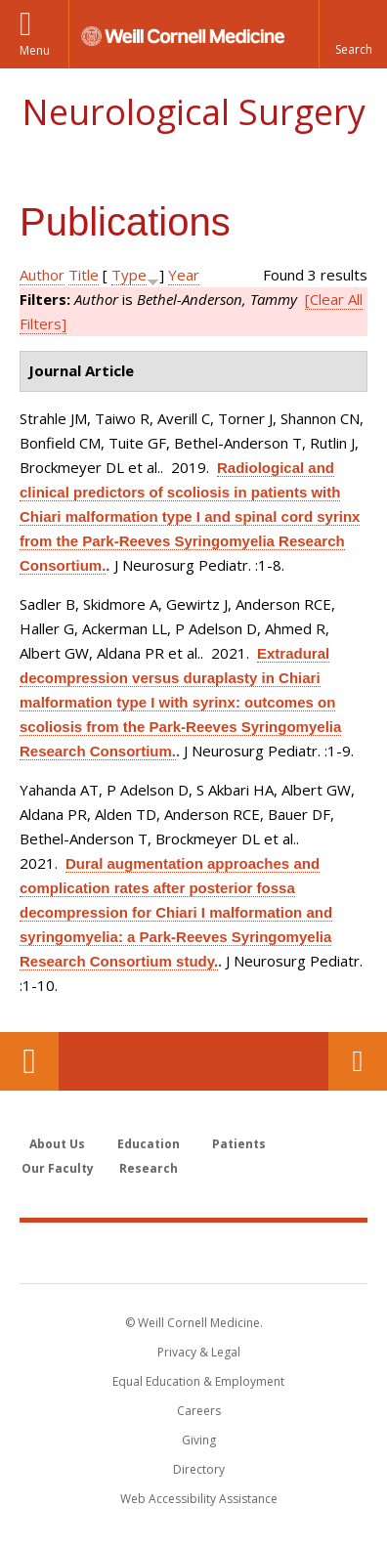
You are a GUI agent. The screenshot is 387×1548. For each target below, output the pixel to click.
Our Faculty (58, 1168)
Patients (239, 1144)
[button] (353, 34)
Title (83, 274)
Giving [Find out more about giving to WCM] (199, 1440)
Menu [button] (35, 50)
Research (148, 1168)
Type (129, 274)
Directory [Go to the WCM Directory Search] (199, 1469)
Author (42, 274)
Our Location (29, 1061)
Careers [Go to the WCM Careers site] (199, 1410)
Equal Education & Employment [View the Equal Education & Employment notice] (198, 1381)
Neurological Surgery (194, 112)
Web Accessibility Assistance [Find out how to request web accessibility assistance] (199, 1498)
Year (183, 274)
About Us (57, 1144)
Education (148, 1144)
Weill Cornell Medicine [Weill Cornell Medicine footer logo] (193, 1252)
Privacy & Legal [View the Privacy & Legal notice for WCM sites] (198, 1352)
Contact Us (357, 1061)
